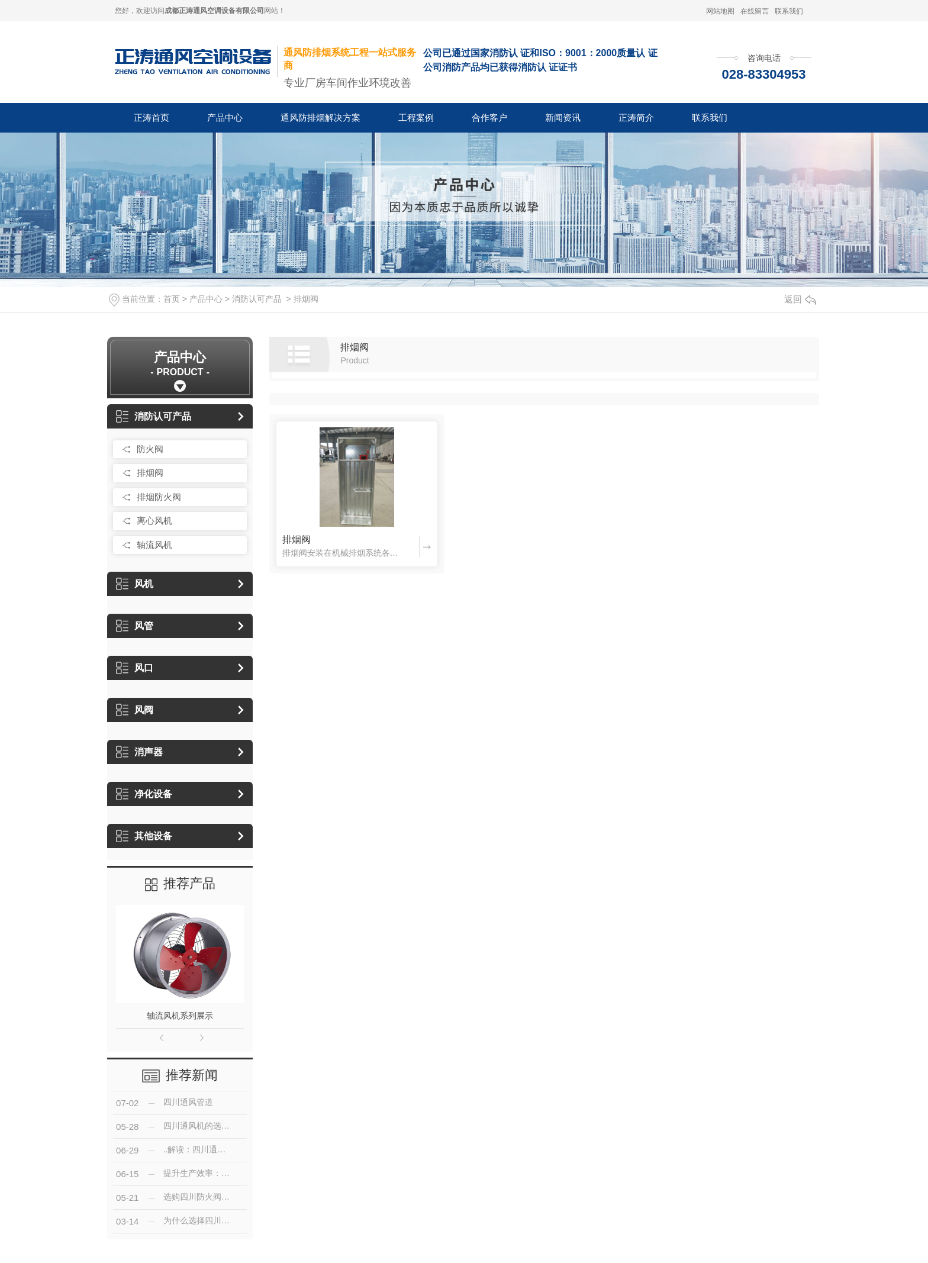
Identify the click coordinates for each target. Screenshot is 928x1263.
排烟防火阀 (159, 497)
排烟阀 (306, 299)
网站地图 (720, 11)
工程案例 (416, 117)
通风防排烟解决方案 (320, 117)
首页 (171, 299)
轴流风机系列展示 (180, 1015)
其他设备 (144, 836)
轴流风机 (154, 545)
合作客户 (489, 117)
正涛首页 (151, 117)
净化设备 (144, 794)
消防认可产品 (257, 299)
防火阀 (150, 449)
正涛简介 (636, 117)
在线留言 (754, 11)
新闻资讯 (563, 117)
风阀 (134, 710)
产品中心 (225, 117)
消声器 (139, 752)
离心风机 (154, 520)
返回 (800, 299)
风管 (134, 626)
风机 (134, 584)
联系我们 (789, 11)
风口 (134, 668)
